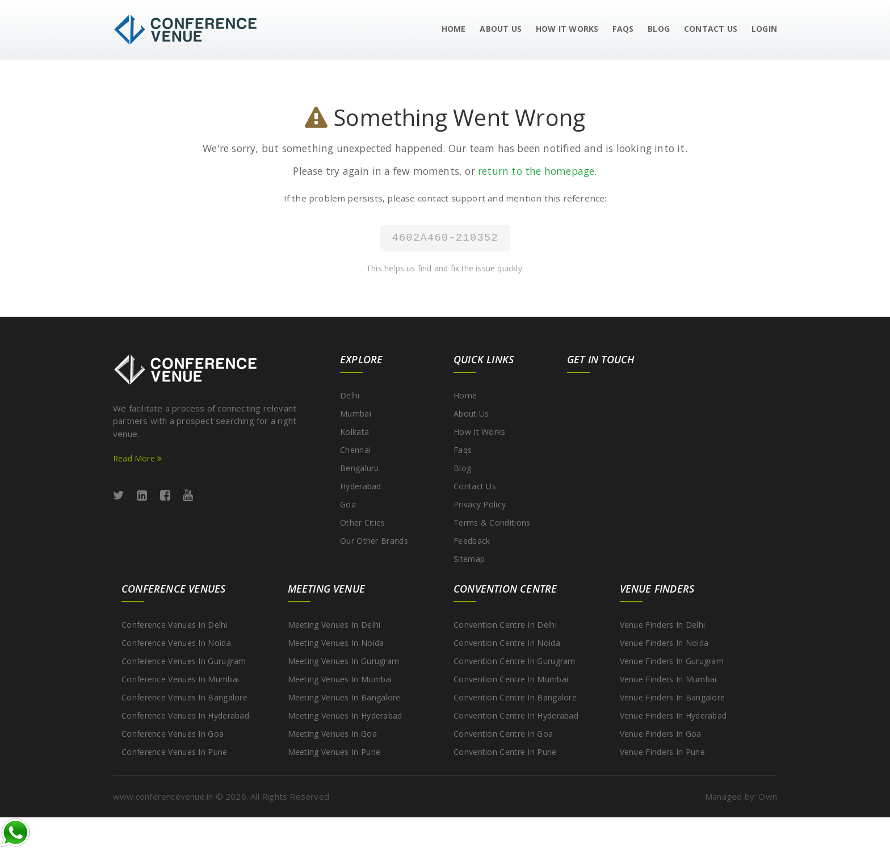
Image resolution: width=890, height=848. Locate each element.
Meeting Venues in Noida (336, 642)
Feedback (472, 540)
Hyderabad (360, 486)
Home (454, 28)
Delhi (350, 395)
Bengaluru (359, 468)
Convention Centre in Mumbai (511, 679)
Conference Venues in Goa (172, 733)
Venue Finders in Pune (662, 751)
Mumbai (355, 413)
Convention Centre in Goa (503, 733)
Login (764, 28)
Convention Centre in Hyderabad (516, 715)
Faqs (463, 449)
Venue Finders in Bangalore (672, 697)
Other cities (362, 522)
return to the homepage (536, 171)
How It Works (567, 28)
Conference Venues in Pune (174, 751)
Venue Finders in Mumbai (668, 679)
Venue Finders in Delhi (663, 624)
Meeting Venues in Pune (334, 751)
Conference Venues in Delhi (174, 624)
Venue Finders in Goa (661, 733)
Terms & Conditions (492, 522)
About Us (501, 28)
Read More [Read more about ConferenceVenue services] (137, 458)
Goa (348, 504)
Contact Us (710, 28)
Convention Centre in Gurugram (515, 661)
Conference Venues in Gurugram (183, 661)
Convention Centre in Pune (505, 751)
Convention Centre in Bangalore (515, 697)
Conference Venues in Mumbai (180, 679)
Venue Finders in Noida (664, 642)
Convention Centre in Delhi (505, 624)
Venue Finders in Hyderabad (673, 715)
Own (767, 796)
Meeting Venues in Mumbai (340, 679)
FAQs (622, 28)
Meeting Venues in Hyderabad (345, 715)
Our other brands (374, 540)
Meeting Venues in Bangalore (344, 697)
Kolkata (354, 431)
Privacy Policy (480, 504)
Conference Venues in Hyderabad (185, 715)
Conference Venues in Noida (176, 642)
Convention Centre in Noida (507, 642)
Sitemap (469, 558)
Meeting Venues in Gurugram (344, 661)
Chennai (355, 449)
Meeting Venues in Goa (332, 733)
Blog (659, 28)
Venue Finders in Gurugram (672, 661)
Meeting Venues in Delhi (334, 624)
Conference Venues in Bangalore (184, 697)
